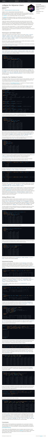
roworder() (15, 204)
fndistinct (13, 393)
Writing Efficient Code (39, 11)
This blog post (8, 189)
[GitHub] (42, 1)
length (19, 327)
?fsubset (29, 69)
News (20, 1)
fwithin (12, 310)
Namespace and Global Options (40, 7)
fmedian (12, 270)
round (12, 327)
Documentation (11, 1)
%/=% (19, 401)
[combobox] (31, 1)
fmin (25, 172)
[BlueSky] (37, 1)
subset (4, 56)
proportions (24, 401)
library (4, 47)
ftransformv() (4, 284)
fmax (22, 391)
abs (14, 327)
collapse (3, 1)
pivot (4, 355)
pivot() (8, 351)
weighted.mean (13, 59)
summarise (5, 58)
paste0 (14, 326)
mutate (4, 270)
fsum (10, 401)
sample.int (12, 328)
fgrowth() (31, 367)
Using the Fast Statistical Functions (40, 9)
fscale (12, 311)
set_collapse (5, 48)
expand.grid (9, 326)
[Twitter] (38, 1)
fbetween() (4, 279)
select (4, 143)
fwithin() (14, 279)
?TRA (23, 320)
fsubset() (28, 203)
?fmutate (11, 187)
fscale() (3, 281)
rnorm (16, 327)
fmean (4, 90)
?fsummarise (6, 187)
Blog (23, 1)
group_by (5, 57)
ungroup (4, 313)
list (17, 270)
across (8, 58)
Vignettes (16, 1)
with (3, 393)
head (4, 271)
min (25, 162)
